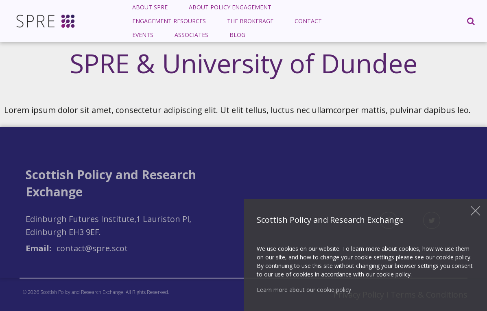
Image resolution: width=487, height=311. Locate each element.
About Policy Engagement (230, 7)
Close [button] (475, 210)
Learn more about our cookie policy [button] (304, 290)
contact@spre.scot (92, 248)
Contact (308, 21)
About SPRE (150, 7)
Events (142, 35)
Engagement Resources (169, 21)
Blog (237, 35)
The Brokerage (250, 21)
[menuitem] (149, 7)
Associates (191, 35)
